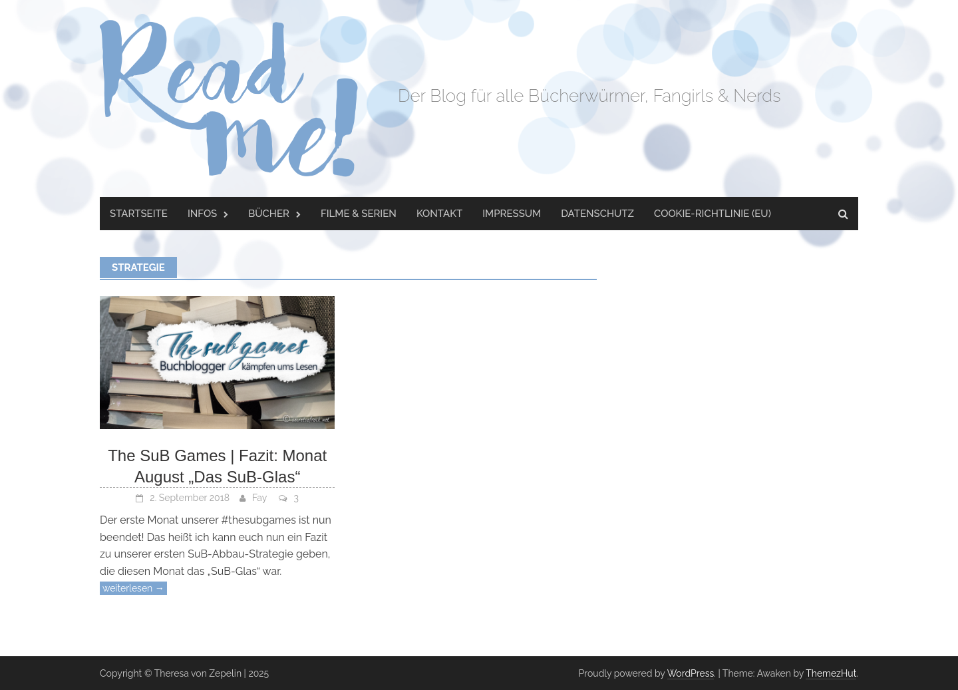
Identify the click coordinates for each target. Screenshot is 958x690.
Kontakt (439, 214)
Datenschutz (597, 214)
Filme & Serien (359, 214)
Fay (259, 497)
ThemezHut (831, 673)
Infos (202, 214)
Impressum (511, 214)
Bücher (268, 214)
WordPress (691, 673)
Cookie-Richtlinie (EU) (712, 214)
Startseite (139, 214)
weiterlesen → (133, 588)
